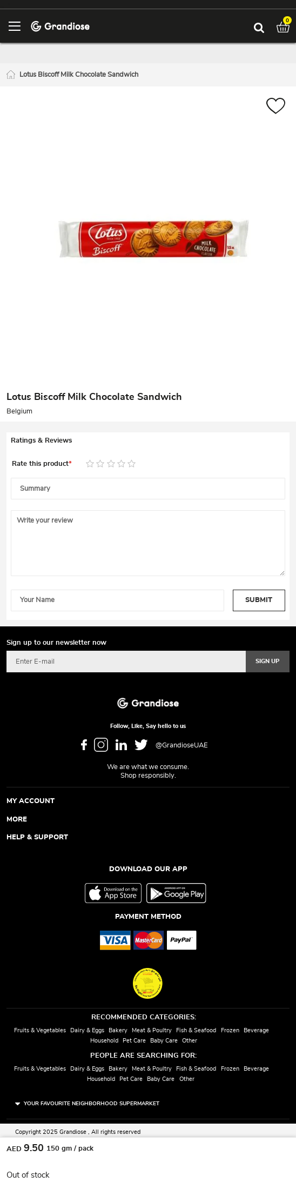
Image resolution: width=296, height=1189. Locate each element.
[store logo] (60, 25)
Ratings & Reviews (41, 440)
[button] (275, 107)
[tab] (148, 441)
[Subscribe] (268, 661)
